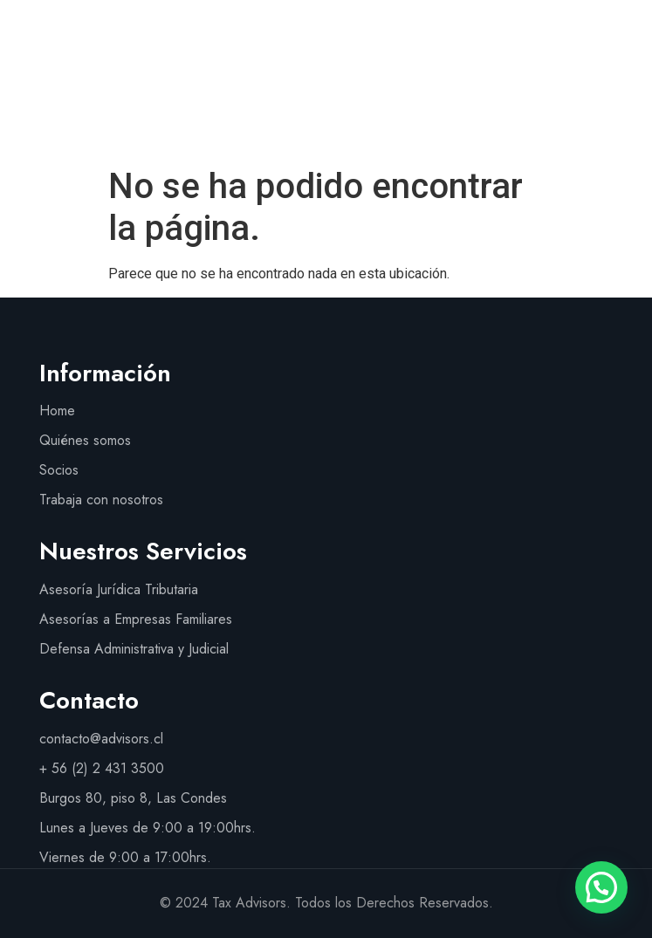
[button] (614, 97)
